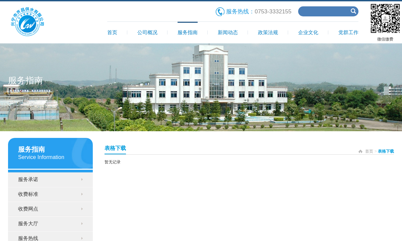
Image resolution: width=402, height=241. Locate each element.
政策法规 (268, 32)
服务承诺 (28, 179)
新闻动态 (228, 32)
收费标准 (28, 194)
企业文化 (308, 32)
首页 (112, 32)
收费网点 (28, 209)
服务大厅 (28, 223)
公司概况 (147, 32)
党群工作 (348, 32)
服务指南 (188, 32)
